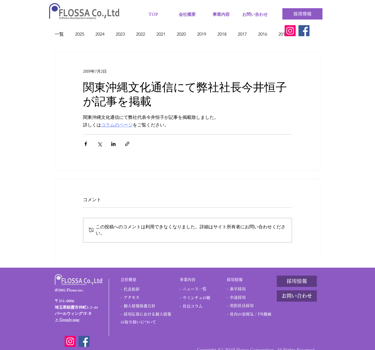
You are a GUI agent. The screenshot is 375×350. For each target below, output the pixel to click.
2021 (160, 34)
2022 (140, 34)
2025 (79, 34)
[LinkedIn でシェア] (113, 144)
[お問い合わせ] (297, 296)
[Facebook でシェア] (85, 144)
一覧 (59, 34)
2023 (120, 34)
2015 (282, 34)
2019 (201, 34)
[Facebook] (303, 30)
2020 (181, 34)
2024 (99, 34)
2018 (221, 34)
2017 (242, 34)
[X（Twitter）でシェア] (99, 144)
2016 (262, 34)
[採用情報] (302, 14)
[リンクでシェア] (127, 144)
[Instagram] (290, 30)
